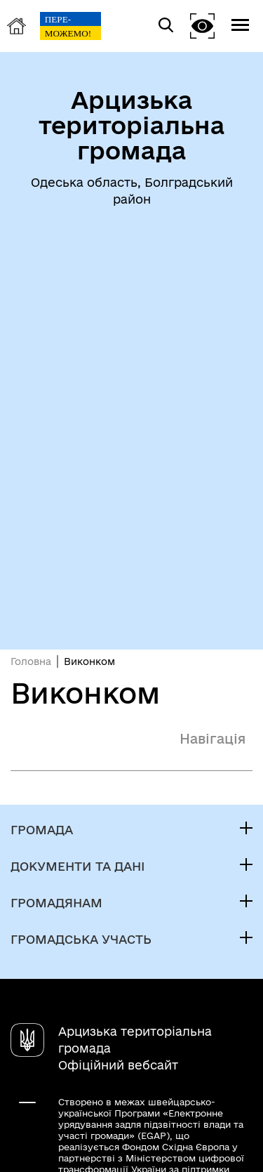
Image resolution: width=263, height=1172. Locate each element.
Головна (31, 661)
